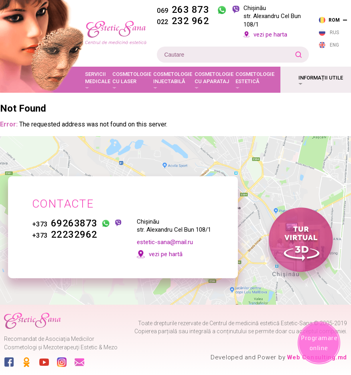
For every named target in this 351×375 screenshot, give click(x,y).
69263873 (64, 223)
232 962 (183, 20)
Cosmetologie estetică (254, 77)
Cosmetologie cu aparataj (214, 77)
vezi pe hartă (166, 254)
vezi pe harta (270, 34)
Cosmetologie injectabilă (172, 77)
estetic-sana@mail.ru (165, 242)
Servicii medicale (97, 77)
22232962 (64, 234)
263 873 (183, 9)
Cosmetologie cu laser (131, 77)
